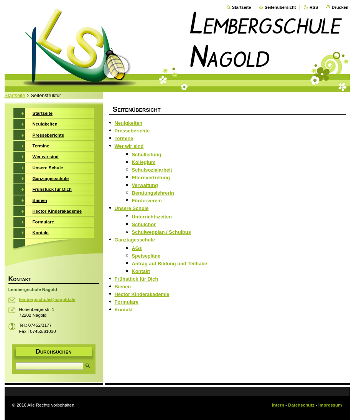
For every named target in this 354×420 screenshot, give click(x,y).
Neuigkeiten (129, 123)
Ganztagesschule (135, 240)
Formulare (127, 302)
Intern (278, 405)
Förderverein (147, 200)
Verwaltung (145, 185)
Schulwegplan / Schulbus (161, 232)
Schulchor (144, 224)
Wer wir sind (129, 146)
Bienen (123, 286)
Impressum (330, 405)
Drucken (340, 7)
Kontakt (141, 271)
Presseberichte (132, 131)
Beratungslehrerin (153, 193)
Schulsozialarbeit (152, 170)
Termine (124, 138)
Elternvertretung (151, 177)
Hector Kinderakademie (142, 294)
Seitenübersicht (280, 7)
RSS (314, 7)
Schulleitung (146, 154)
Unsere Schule (132, 208)
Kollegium (144, 162)
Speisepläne (146, 256)
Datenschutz (301, 405)
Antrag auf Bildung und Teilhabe (169, 263)
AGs (137, 248)
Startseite (241, 7)
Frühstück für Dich (136, 279)
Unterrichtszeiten (152, 217)
